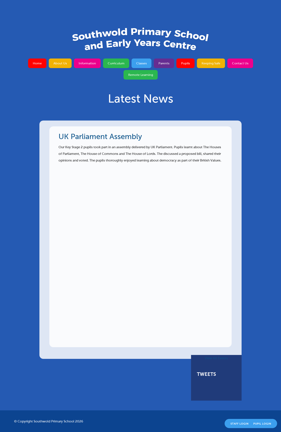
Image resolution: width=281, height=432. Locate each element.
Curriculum (116, 63)
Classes (141, 63)
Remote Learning (140, 74)
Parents (163, 63)
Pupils (185, 63)
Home (37, 63)
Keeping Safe (211, 63)
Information (87, 63)
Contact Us (240, 63)
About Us (60, 63)
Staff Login (239, 423)
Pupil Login (262, 423)
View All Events (216, 358)
